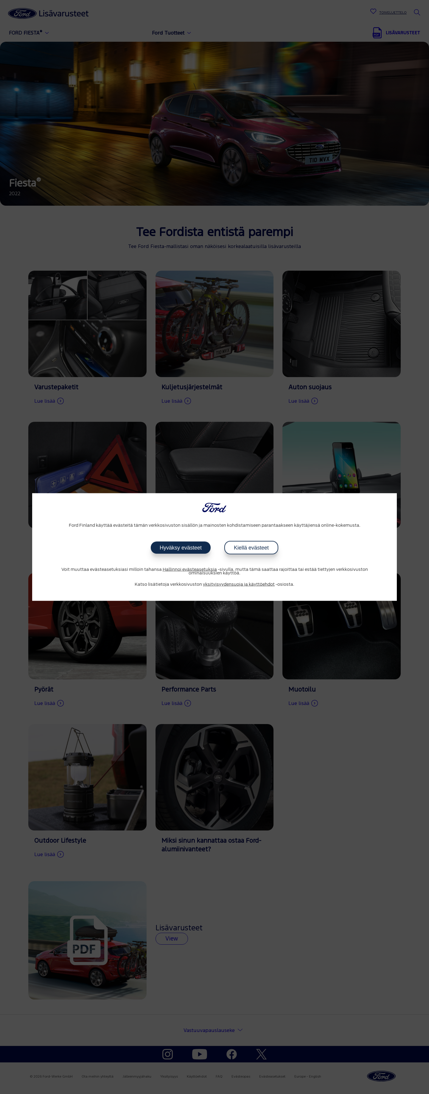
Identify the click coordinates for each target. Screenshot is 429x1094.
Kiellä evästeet (251, 548)
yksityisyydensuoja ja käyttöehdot (239, 584)
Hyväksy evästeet (181, 548)
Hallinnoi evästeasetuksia (190, 569)
